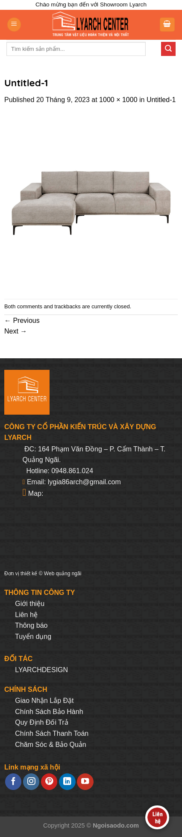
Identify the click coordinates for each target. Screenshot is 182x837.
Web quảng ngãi (63, 574)
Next (15, 331)
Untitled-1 (161, 99)
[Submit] (168, 49)
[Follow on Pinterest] (49, 781)
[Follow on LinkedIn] (67, 781)
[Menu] (14, 25)
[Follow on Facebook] (13, 781)
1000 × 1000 (118, 99)
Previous (22, 320)
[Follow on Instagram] (31, 781)
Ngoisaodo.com (116, 825)
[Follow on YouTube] (85, 781)
